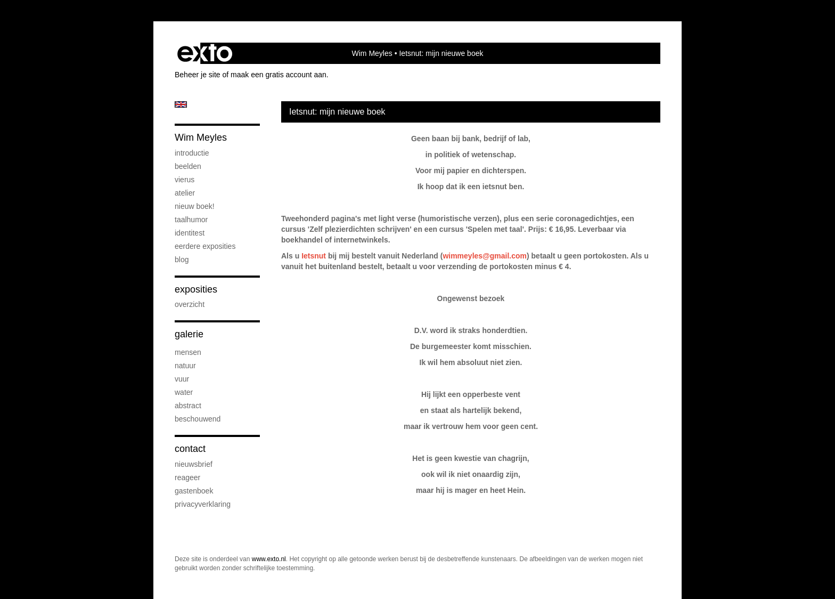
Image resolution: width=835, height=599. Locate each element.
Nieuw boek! (195, 206)
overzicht (189, 304)
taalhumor (191, 219)
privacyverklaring (203, 504)
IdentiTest (189, 233)
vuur (182, 379)
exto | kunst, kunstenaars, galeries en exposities (205, 53)
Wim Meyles (372, 53)
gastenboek (194, 491)
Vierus (184, 179)
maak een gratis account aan (278, 74)
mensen (188, 352)
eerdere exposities (205, 246)
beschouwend (197, 419)
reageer (187, 477)
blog (182, 259)
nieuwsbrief (193, 464)
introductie (192, 153)
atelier (185, 193)
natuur (185, 365)
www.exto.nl (269, 559)
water (184, 392)
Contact (190, 448)
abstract (188, 405)
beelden (188, 166)
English (181, 104)
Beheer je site (197, 74)
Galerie (189, 334)
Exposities (196, 289)
